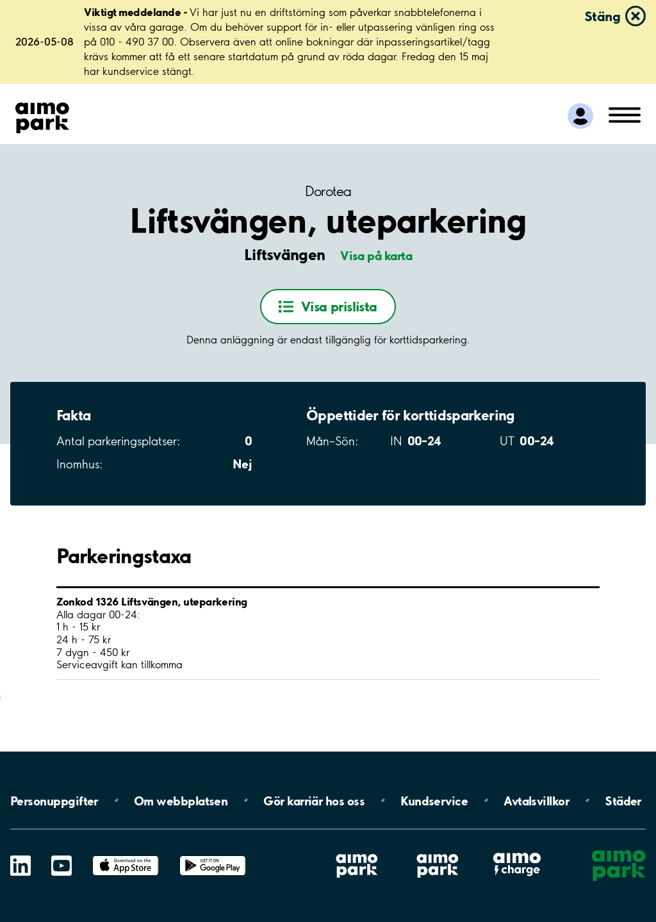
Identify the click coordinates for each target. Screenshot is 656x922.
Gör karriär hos (314, 800)
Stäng (602, 16)
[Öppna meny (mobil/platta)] (625, 114)
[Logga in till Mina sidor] (580, 116)
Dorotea (328, 191)
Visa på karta (376, 255)
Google (212, 855)
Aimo (517, 852)
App (125, 855)
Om (180, 800)
